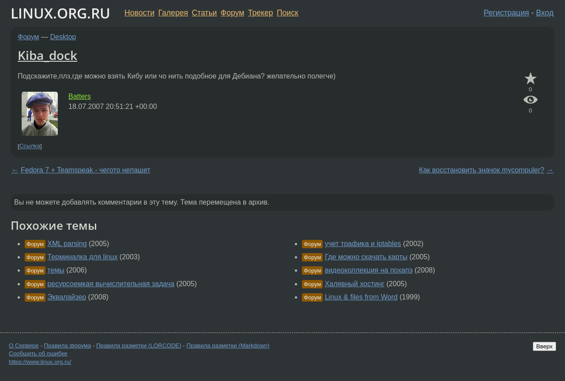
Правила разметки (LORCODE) (138, 345)
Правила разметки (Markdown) (227, 345)
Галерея (173, 12)
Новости (139, 12)
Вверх (544, 346)
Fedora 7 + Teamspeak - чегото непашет (86, 170)
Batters (79, 96)
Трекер (260, 12)
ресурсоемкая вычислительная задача (110, 284)
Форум (232, 12)
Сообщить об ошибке (38, 353)
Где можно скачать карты (366, 257)
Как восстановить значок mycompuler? (481, 170)
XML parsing (67, 243)
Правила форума (67, 345)
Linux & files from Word (361, 297)
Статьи (204, 12)
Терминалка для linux (82, 257)
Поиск (287, 12)
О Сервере (24, 345)
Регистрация (506, 12)
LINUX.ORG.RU (60, 13)
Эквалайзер (66, 297)
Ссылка (29, 146)
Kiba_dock (47, 55)
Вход (545, 12)
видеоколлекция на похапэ (369, 270)
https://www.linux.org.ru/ (40, 362)
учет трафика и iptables (363, 243)
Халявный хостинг (354, 284)
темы (55, 270)
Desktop (63, 37)
